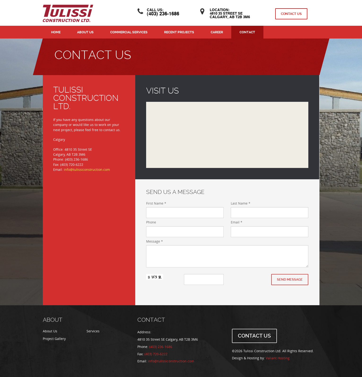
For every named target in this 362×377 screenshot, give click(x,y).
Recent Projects (179, 32)
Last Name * (240, 203)
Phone (151, 222)
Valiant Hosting (278, 358)
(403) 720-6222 (155, 354)
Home (56, 32)
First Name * (156, 203)
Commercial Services (129, 32)
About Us (85, 32)
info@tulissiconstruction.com (87, 170)
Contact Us (291, 14)
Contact (247, 32)
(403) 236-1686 (163, 14)
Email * (236, 222)
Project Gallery (54, 339)
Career (217, 32)
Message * (154, 242)
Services (93, 331)
